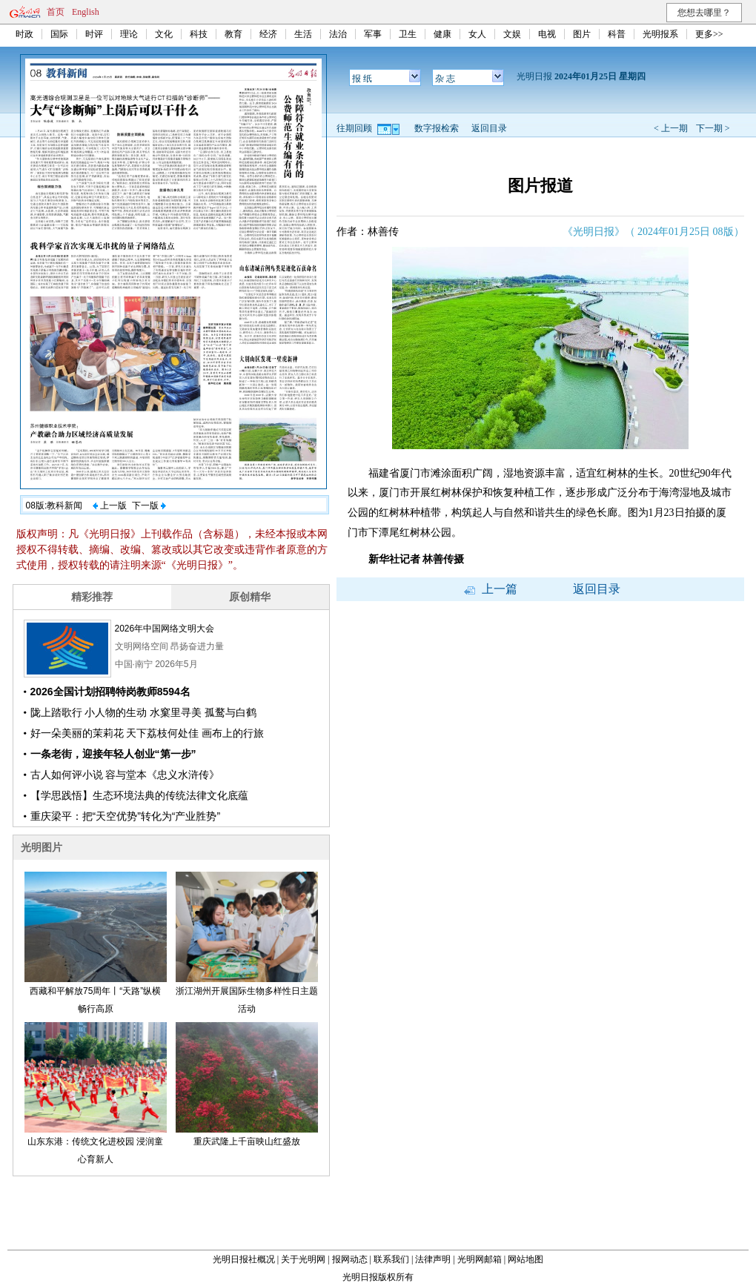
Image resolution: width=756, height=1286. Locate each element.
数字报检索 (436, 128)
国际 (59, 34)
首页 (55, 12)
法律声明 (433, 1259)
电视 (547, 34)
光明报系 (660, 34)
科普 (617, 34)
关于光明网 (303, 1259)
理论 (129, 34)
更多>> (709, 34)
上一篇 (490, 589)
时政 (24, 34)
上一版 (110, 505)
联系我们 (391, 1259)
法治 (338, 34)
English (85, 12)
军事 (373, 34)
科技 (199, 34)
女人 (477, 34)
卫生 (408, 34)
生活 (303, 34)
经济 (268, 34)
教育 (233, 34)
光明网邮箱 (479, 1259)
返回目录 (489, 128)
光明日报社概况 (244, 1259)
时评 (94, 34)
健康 (442, 34)
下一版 (149, 505)
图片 (582, 34)
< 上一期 (671, 128)
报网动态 (350, 1259)
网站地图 (525, 1259)
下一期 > (713, 128)
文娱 (512, 34)
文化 (164, 34)
